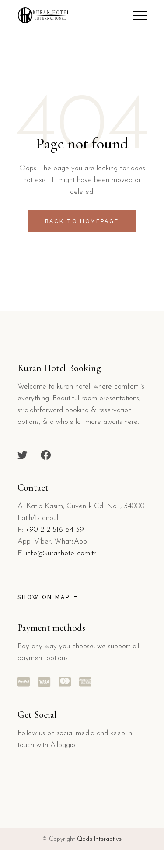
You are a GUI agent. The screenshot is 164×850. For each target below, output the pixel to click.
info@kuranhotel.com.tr (61, 553)
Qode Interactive (99, 839)
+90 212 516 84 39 (54, 529)
